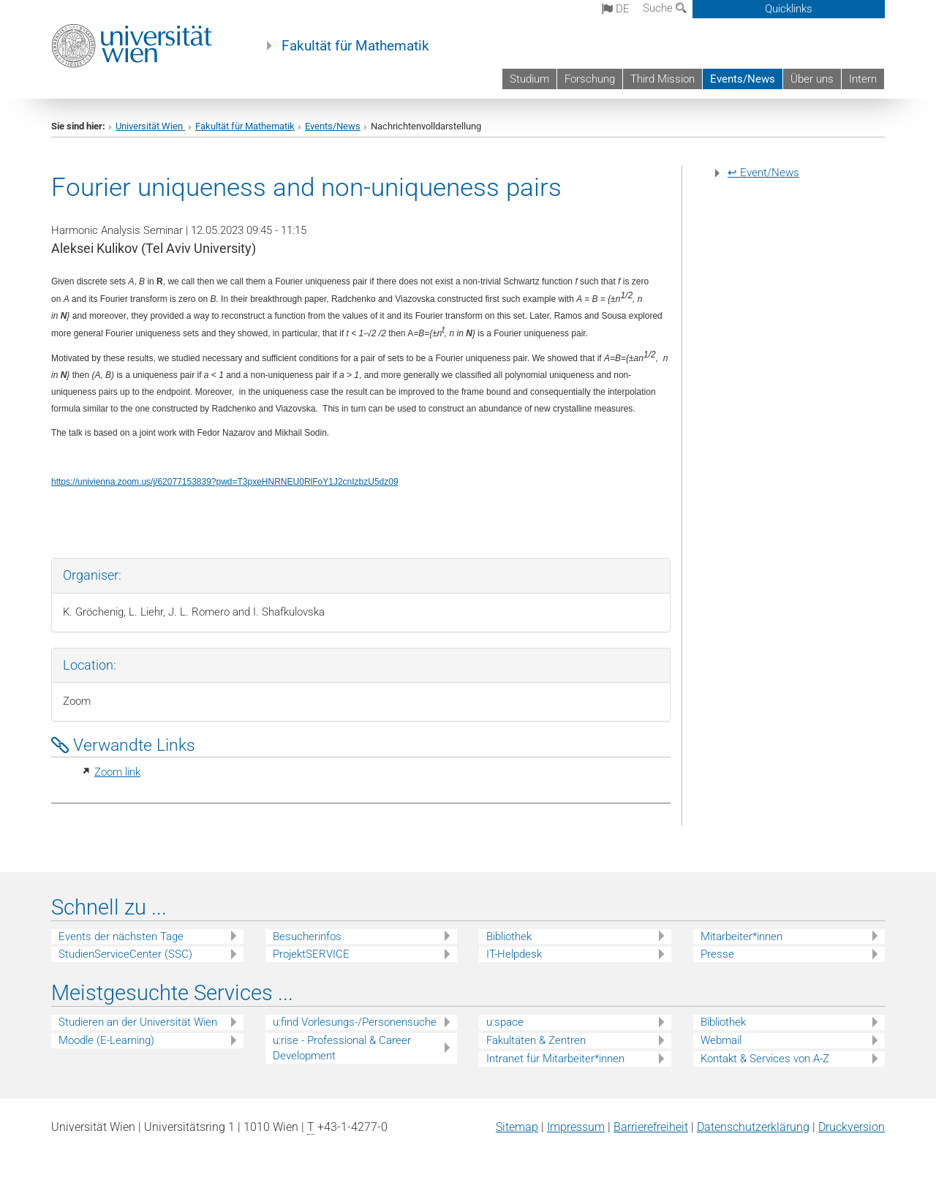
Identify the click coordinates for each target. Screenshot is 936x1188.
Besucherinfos (307, 936)
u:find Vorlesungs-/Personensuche (355, 1022)
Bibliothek (509, 936)
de (616, 8)
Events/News (742, 79)
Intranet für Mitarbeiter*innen (555, 1058)
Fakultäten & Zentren (536, 1040)
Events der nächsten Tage (121, 936)
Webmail (721, 1040)
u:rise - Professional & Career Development (342, 1048)
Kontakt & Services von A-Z (765, 1058)
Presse (717, 954)
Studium (529, 79)
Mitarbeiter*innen (741, 936)
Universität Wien (150, 126)
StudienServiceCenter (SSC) (125, 954)
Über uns (812, 79)
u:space (505, 1022)
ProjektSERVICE (311, 954)
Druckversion (851, 1127)
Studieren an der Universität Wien (137, 1022)
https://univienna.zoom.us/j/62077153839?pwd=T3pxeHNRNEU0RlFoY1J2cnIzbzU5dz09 (225, 482)
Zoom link (117, 772)
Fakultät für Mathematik (355, 46)
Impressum (576, 1127)
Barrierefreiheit (651, 1127)
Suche (665, 8)
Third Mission (662, 79)
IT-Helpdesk (514, 954)
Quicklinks (788, 8)
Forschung (590, 79)
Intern (863, 79)
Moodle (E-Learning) (106, 1040)
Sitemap (517, 1127)
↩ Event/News (763, 172)
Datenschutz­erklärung (753, 1127)
